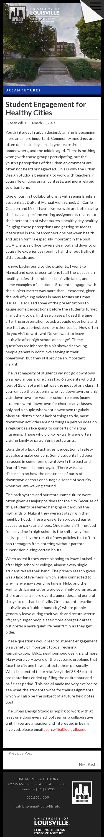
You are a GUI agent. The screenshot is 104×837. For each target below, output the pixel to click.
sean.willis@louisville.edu (65, 729)
